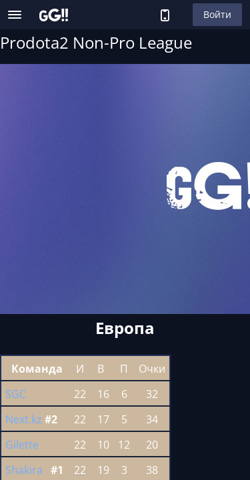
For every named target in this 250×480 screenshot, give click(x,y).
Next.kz (23, 419)
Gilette (22, 444)
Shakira (24, 470)
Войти (217, 14)
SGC (15, 394)
